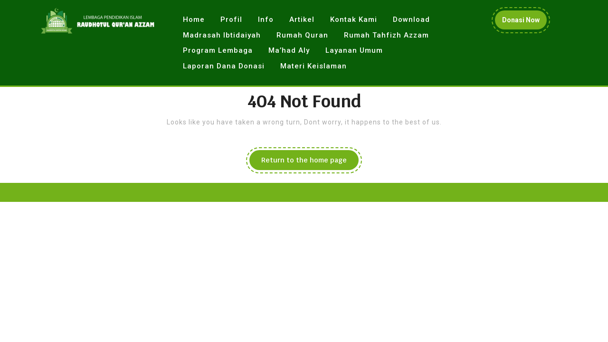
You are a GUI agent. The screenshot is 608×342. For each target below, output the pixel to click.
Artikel (301, 19)
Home (194, 19)
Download (411, 19)
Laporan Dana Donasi (224, 66)
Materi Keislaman (313, 66)
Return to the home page (310, 162)
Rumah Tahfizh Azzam (386, 35)
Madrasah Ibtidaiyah (222, 35)
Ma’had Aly (289, 50)
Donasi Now (524, 22)
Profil (231, 19)
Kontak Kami (353, 19)
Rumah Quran (302, 35)
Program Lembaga (218, 50)
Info (266, 19)
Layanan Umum (354, 50)
